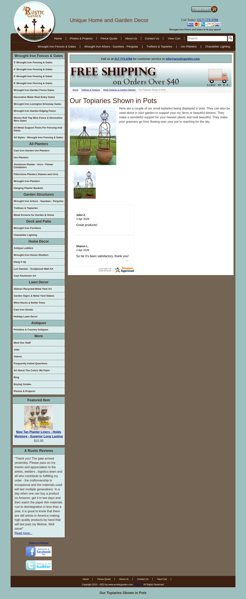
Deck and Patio (38, 221)
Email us (138, 584)
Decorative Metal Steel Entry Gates (34, 97)
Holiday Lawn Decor (25, 316)
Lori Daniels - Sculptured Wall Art (33, 268)
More (39, 336)
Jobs (16, 349)
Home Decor (38, 241)
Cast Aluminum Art (25, 275)
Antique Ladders (23, 248)
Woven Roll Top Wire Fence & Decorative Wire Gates (38, 119)
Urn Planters (189, 46)
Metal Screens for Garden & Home (34, 215)
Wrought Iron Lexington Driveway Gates (37, 104)
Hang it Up (20, 261)
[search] (207, 38)
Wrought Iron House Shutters (31, 255)
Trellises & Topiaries (159, 46)
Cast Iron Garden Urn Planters (31, 150)
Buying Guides (22, 384)
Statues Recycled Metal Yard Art (33, 288)
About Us (131, 38)
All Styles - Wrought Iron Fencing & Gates (38, 137)
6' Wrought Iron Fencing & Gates (33, 83)
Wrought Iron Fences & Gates (57, 46)
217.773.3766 (123, 58)
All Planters (38, 144)
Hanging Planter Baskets (28, 188)
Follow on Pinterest (38, 543)
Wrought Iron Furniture (27, 228)
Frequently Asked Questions (30, 363)
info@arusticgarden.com (182, 58)
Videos (18, 356)
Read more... (23, 533)
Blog (16, 377)
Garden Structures (38, 194)
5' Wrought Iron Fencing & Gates (33, 76)
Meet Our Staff (22, 342)
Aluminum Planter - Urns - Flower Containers (33, 166)
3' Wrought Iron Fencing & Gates (33, 62)
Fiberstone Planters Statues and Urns (36, 174)
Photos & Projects (81, 38)
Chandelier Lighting (217, 46)
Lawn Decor (38, 282)
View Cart (174, 38)
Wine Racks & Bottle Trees (29, 302)
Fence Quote (109, 38)
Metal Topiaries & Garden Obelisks (119, 90)
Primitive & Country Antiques (31, 329)
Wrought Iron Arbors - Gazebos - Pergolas (111, 46)
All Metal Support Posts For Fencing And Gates (38, 129)
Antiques (38, 323)
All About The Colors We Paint (32, 370)
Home (58, 38)
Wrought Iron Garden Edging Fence (35, 110)
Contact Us (152, 38)
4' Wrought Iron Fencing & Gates (33, 69)
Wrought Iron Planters (27, 181)
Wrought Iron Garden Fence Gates (34, 90)
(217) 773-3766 (207, 20)
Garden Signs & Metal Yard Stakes (34, 295)
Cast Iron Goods (23, 309)
